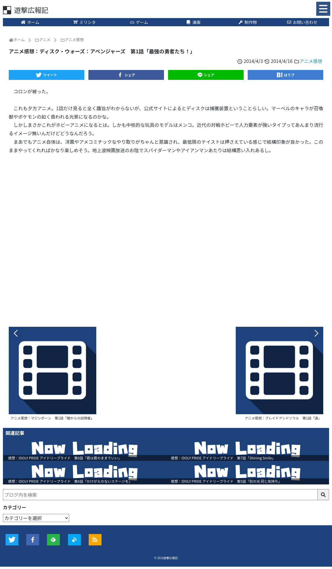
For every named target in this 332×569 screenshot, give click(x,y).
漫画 (193, 22)
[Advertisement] (166, 239)
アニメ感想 (310, 61)
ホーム (30, 22)
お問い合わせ (301, 22)
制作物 (247, 22)
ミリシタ (84, 22)
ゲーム (139, 22)
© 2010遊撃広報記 (166, 560)
